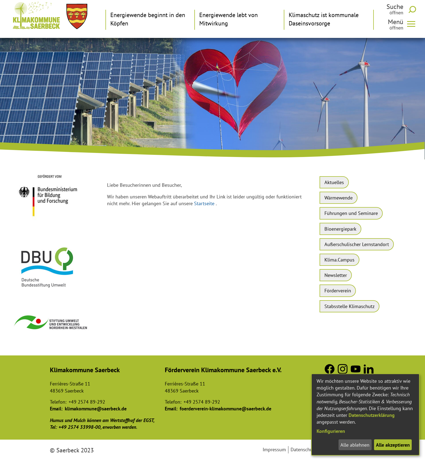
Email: (56, 409)
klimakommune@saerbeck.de (96, 409)
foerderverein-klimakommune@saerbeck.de (225, 409)
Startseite (204, 203)
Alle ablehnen (354, 445)
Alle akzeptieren (393, 445)
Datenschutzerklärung (372, 415)
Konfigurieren (331, 431)
